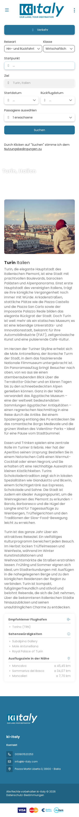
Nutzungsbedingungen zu (23, 149)
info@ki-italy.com (26, 761)
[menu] (74, 10)
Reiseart (10, 42)
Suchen (39, 130)
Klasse (47, 42)
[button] (12, 226)
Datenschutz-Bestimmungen (25, 795)
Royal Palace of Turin (25, 651)
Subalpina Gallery (22, 641)
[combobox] (39, 66)
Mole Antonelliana (23, 646)
